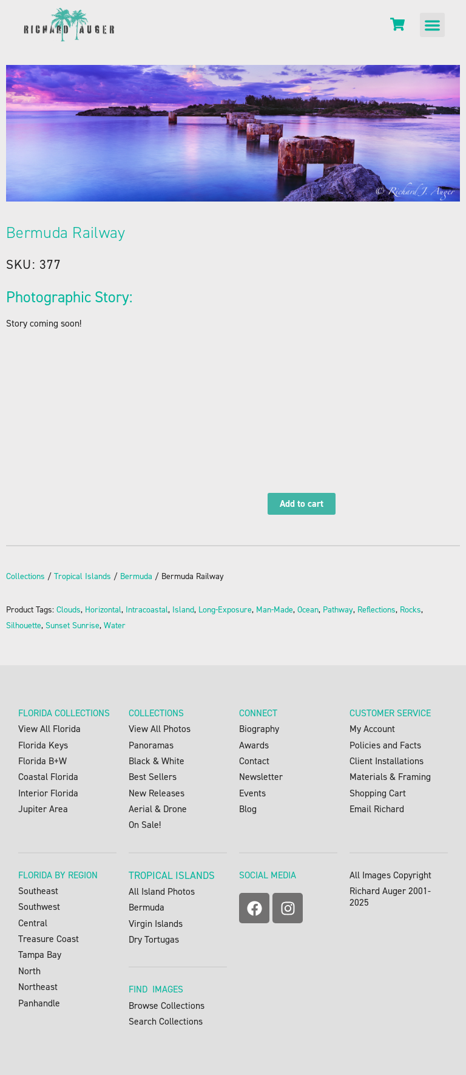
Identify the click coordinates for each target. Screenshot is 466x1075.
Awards (254, 745)
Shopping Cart (378, 793)
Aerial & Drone (158, 808)
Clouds (68, 609)
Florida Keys (43, 745)
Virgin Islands (156, 923)
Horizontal (103, 609)
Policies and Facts (385, 745)
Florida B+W (42, 761)
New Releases (156, 793)
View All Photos (160, 728)
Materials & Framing (390, 776)
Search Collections (166, 1021)
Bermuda (136, 576)
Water (115, 625)
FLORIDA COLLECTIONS (64, 713)
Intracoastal (147, 609)
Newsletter (261, 776)
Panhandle (39, 1003)
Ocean (308, 609)
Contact (254, 761)
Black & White (156, 761)
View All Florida (49, 728)
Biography (259, 728)
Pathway (338, 609)
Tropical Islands (82, 576)
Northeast (38, 986)
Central (32, 923)
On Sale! (145, 824)
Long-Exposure (225, 609)
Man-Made (274, 609)
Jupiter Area (43, 808)
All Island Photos (162, 891)
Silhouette (23, 625)
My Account (372, 728)
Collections (25, 576)
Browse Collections (166, 1005)
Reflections (376, 609)
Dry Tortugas (154, 939)
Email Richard (377, 808)
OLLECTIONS (159, 713)
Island (183, 609)
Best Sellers (153, 776)
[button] (432, 25)
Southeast (45, 890)
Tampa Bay (39, 954)
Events (252, 793)
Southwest (39, 906)
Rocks (410, 609)
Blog (248, 808)
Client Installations (387, 761)
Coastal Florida (48, 776)
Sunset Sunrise (73, 625)
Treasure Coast (48, 938)
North (29, 971)
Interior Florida (48, 793)
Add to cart (301, 503)
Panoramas (151, 745)
